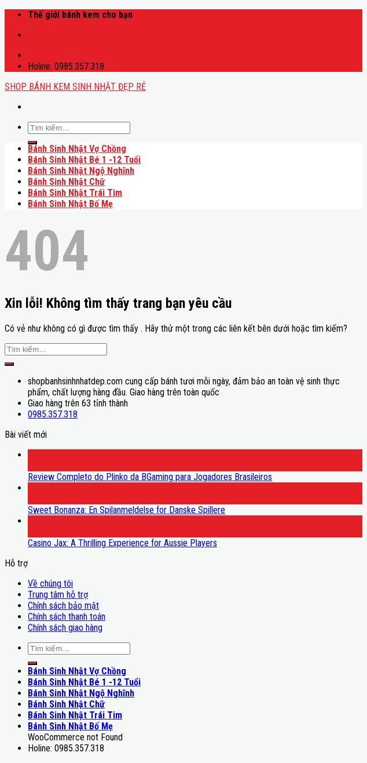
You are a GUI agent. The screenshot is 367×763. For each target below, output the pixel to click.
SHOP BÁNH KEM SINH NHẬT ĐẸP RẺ (75, 86)
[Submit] (32, 142)
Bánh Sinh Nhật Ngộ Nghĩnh (81, 170)
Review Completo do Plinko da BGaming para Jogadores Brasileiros (150, 476)
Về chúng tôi (50, 583)
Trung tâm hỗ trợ (58, 594)
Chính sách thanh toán (66, 616)
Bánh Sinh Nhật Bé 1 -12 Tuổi (84, 159)
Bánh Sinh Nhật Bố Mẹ (70, 203)
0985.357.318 (53, 414)
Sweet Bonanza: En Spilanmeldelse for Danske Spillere (126, 509)
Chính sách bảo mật (63, 605)
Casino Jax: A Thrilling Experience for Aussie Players (122, 542)
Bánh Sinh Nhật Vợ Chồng (77, 148)
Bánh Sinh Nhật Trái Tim (75, 192)
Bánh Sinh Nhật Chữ (66, 181)
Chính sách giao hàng (65, 627)
